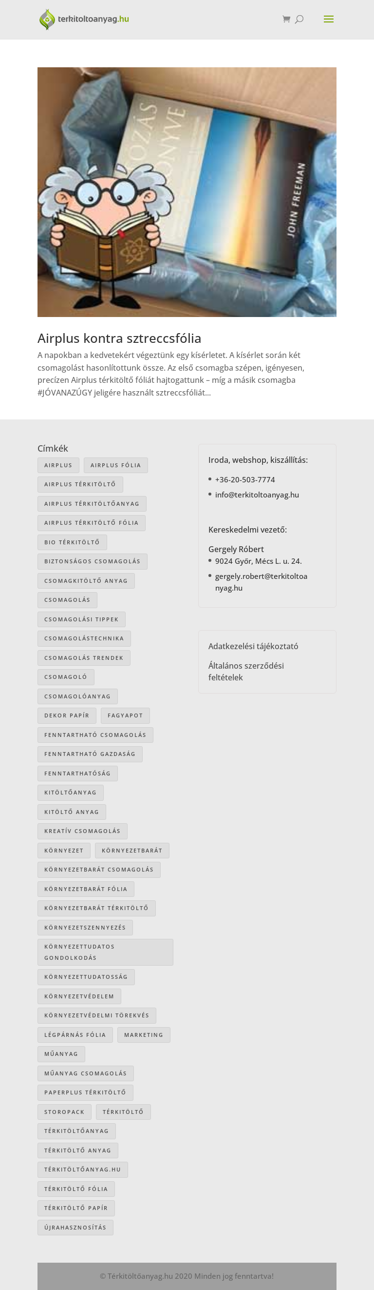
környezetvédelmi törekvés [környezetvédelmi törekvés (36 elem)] (97, 1015)
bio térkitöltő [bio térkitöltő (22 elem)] (72, 542)
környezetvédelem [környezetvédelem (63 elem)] (79, 996)
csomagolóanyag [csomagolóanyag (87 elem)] (77, 696)
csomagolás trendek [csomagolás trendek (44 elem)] (84, 657)
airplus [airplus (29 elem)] (58, 465)
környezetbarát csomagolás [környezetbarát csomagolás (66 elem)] (99, 869)
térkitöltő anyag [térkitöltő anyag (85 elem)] (78, 1150)
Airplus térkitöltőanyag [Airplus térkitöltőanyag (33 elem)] (92, 503)
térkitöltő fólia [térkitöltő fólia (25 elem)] (76, 1188)
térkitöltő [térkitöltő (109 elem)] (123, 1111)
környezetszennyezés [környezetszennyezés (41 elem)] (85, 927)
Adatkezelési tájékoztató (253, 646)
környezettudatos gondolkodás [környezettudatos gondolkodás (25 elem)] (79, 952)
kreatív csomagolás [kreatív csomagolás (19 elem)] (82, 830)
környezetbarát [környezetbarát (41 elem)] (132, 850)
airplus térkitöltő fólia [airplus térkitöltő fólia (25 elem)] (91, 522)
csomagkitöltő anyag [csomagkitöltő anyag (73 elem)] (86, 580)
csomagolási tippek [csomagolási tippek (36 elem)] (81, 619)
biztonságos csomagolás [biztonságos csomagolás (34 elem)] (92, 561)
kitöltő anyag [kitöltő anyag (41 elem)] (71, 811)
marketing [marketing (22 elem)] (144, 1034)
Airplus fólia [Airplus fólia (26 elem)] (116, 465)
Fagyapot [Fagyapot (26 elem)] (125, 715)
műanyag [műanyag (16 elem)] (61, 1053)
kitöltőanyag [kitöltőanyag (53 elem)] (70, 792)
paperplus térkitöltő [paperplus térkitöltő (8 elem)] (85, 1092)
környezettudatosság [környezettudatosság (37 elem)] (86, 976)
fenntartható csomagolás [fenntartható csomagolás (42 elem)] (95, 734)
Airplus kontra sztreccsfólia (119, 338)
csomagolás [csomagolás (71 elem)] (67, 599)
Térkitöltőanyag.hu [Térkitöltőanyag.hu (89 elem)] (82, 1169)
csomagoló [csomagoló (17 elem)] (66, 676)
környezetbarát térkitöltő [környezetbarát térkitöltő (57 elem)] (96, 908)
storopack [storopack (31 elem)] (64, 1111)
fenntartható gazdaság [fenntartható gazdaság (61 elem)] (90, 753)
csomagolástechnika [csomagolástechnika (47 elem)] (84, 638)
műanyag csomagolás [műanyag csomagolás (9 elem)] (85, 1073)
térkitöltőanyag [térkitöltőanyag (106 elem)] (76, 1130)
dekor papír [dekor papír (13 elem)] (67, 715)
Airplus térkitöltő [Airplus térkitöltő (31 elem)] (80, 484)
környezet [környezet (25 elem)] (64, 850)
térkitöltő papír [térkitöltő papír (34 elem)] (76, 1207)
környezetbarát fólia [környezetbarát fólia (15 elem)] (86, 889)
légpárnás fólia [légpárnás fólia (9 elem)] (75, 1034)
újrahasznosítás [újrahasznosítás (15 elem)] (75, 1227)
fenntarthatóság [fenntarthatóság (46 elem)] (77, 773)
